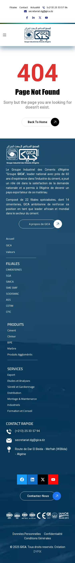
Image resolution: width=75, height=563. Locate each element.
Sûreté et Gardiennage (21, 386)
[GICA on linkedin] (34, 17)
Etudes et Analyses (18, 380)
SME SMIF (12, 287)
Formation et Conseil (19, 410)
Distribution (14, 392)
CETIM (9, 305)
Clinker (11, 336)
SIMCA (10, 281)
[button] (37, 122)
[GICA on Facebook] (28, 17)
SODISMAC (12, 293)
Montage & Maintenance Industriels (22, 401)
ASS (8, 299)
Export (11, 374)
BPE (9, 342)
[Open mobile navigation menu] (4, 35)
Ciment (11, 330)
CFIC (8, 311)
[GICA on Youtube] (47, 17)
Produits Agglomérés (19, 354)
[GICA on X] (41, 17)
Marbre (11, 348)
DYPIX (37, 551)
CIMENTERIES (14, 269)
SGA (8, 275)
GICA (23, 547)
